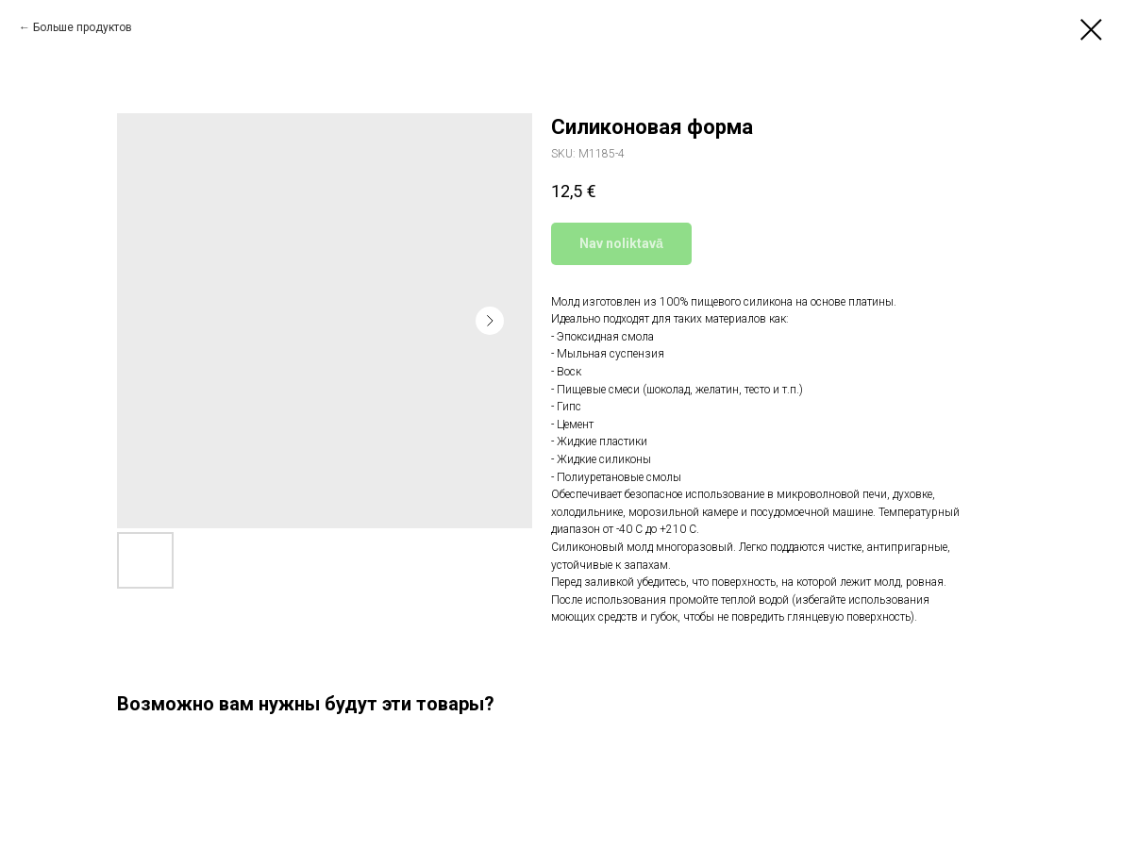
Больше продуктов (82, 27)
